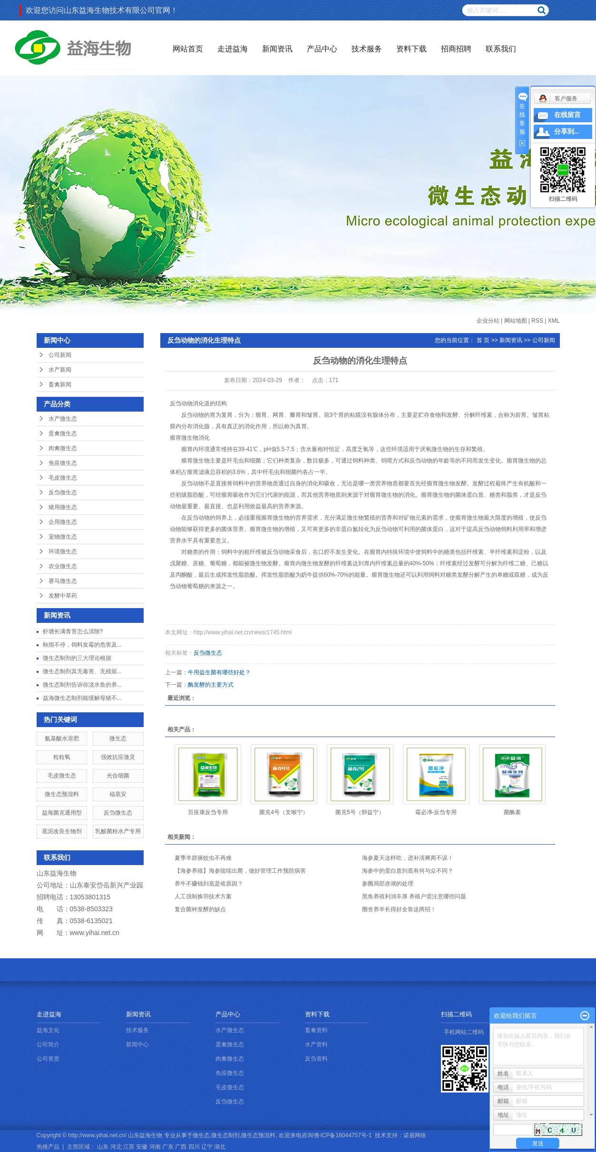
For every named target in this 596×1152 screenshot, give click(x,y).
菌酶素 (512, 812)
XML (554, 320)
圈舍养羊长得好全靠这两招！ (399, 909)
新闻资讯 (277, 49)
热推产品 (48, 1146)
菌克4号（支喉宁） (283, 812)
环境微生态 (63, 551)
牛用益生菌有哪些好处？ (219, 672)
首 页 (483, 340)
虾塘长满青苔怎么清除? (73, 631)
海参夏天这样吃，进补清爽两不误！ (407, 858)
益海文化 (48, 1030)
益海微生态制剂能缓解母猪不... (82, 698)
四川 (194, 1146)
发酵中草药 (63, 595)
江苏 (129, 1146)
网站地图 (515, 320)
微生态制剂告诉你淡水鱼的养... (82, 684)
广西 (180, 1146)
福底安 (118, 794)
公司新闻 (60, 355)
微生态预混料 (62, 794)
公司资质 (48, 1058)
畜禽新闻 (60, 384)
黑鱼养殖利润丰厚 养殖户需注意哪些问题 (414, 896)
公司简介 (48, 1044)
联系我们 (501, 49)
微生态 (118, 738)
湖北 (219, 1146)
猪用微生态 (63, 507)
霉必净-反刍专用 (436, 812)
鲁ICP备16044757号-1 (342, 1135)
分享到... (566, 131)
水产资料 (316, 1044)
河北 (116, 1146)
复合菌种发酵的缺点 (200, 909)
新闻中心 (137, 1044)
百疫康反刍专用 (208, 812)
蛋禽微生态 (63, 433)
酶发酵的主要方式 (211, 684)
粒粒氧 (61, 757)
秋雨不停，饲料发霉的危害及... (82, 644)
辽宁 (207, 1146)
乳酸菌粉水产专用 (118, 831)
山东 (102, 1146)
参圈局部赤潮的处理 (387, 883)
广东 (168, 1146)
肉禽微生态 (63, 448)
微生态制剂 (225, 1135)
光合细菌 (118, 775)
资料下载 (411, 49)
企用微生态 (63, 522)
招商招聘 (456, 49)
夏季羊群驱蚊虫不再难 (203, 858)
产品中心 (322, 49)
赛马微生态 (63, 581)
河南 (155, 1146)
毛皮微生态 (63, 477)
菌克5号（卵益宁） (359, 812)
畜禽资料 (316, 1030)
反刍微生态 (63, 492)
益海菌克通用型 (62, 812)
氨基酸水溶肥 (62, 738)
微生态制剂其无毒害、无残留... (82, 671)
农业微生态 (63, 566)
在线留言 (567, 114)
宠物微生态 (63, 536)
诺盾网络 (414, 1135)
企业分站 (488, 320)
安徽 (141, 1146)
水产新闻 (60, 369)
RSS (537, 320)
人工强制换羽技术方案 (203, 896)
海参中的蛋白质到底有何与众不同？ (407, 870)
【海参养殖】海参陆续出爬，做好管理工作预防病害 (240, 870)
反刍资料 (316, 1058)
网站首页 (188, 49)
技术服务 (367, 49)
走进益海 (232, 49)
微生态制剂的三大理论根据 (77, 658)
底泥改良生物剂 (62, 831)
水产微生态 (63, 418)
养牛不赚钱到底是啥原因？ (209, 883)
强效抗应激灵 (118, 757)
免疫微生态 (63, 463)
